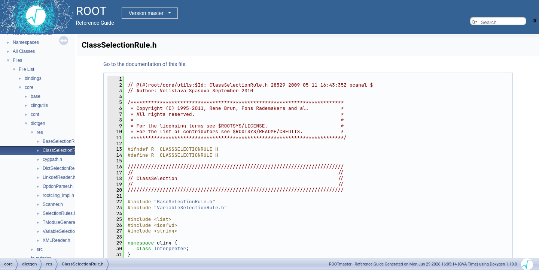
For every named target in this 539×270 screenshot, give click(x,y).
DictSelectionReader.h (65, 168)
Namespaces (26, 42)
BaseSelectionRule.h (63, 141)
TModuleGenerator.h (63, 222)
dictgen (38, 123)
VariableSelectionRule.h (66, 231)
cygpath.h (52, 159)
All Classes (24, 51)
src (40, 249)
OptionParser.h (58, 186)
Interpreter (170, 248)
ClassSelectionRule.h (64, 150)
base (35, 96)
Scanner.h (53, 204)
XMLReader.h (56, 240)
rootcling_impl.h (58, 195)
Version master (146, 13)
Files (17, 60)
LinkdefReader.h (59, 177)
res (40, 132)
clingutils (39, 105)
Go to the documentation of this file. (145, 64)
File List (26, 69)
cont (35, 114)
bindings (33, 78)
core (29, 87)
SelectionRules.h (59, 213)
